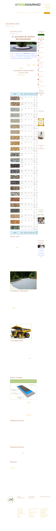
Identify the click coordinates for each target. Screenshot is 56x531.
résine (30, 358)
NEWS (28, 14)
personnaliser (28, 414)
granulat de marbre (21, 74)
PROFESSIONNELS (36, 12)
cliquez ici (21, 68)
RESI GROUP (24, 12)
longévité (29, 402)
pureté (17, 247)
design (33, 64)
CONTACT (19, 516)
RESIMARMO (18, 12)
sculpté (14, 307)
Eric (7, 26)
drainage (28, 64)
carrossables (12, 467)
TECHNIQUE (30, 12)
